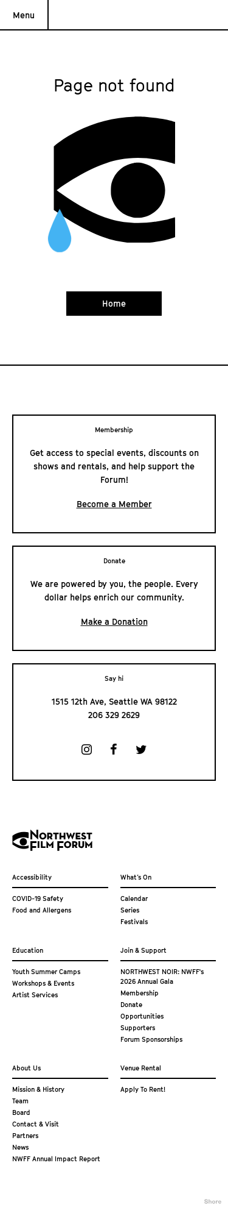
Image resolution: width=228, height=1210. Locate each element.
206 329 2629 (114, 715)
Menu (24, 15)
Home (114, 303)
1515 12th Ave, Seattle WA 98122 (114, 701)
